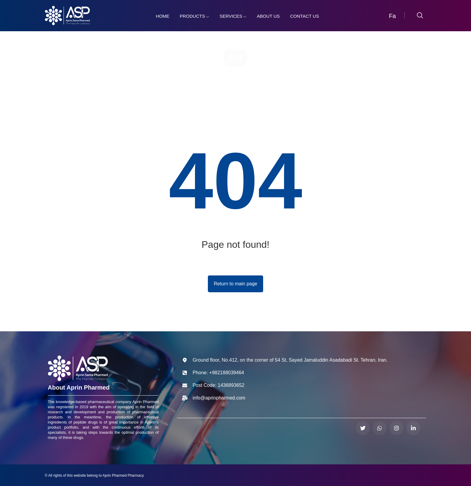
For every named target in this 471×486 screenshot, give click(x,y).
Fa (392, 16)
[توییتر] (363, 428)
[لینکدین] (413, 428)
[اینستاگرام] (396, 428)
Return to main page (235, 283)
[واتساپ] (380, 428)
